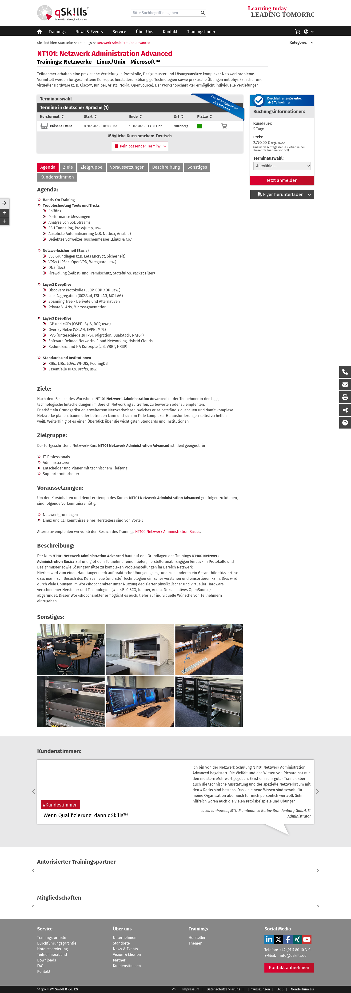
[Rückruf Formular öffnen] (345, 372)
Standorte (121, 943)
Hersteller (197, 937)
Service (119, 31)
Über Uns (144, 31)
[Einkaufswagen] (297, 31)
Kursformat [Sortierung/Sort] (52, 116)
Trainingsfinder (201, 31)
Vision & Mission (127, 954)
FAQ (40, 966)
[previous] (33, 791)
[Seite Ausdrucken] (345, 397)
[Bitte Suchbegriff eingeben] (203, 13)
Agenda (48, 167)
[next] (317, 791)
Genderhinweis (302, 989)
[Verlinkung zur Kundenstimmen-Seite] (245, 792)
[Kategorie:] (302, 42)
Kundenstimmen (57, 177)
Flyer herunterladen (280, 194)
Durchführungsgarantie (56, 943)
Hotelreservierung (52, 949)
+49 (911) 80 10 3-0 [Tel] (295, 950)
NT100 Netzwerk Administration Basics (167, 531)
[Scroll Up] (174, 989)
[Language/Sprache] (309, 31)
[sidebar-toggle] (4, 203)
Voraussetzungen (127, 167)
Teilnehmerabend (52, 954)
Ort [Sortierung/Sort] (178, 116)
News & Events (89, 31)
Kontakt (170, 31)
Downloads (46, 960)
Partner (119, 960)
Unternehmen (124, 937)
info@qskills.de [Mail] (293, 955)
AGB (280, 989)
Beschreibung (166, 167)
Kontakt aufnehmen (289, 967)
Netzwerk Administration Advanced (123, 43)
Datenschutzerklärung (223, 989)
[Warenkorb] (224, 126)
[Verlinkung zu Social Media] (269, 939)
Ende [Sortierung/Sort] (135, 116)
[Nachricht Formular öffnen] (345, 384)
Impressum (190, 989)
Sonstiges (197, 167)
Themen (195, 943)
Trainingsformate (51, 937)
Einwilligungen (259, 989)
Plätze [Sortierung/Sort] (204, 116)
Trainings (57, 31)
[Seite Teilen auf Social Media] (345, 410)
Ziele (68, 167)
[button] (317, 870)
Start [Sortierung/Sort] (90, 116)
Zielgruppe (91, 167)
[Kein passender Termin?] (140, 146)
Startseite (65, 43)
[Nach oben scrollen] (345, 423)
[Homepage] (63, 13)
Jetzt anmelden (282, 180)
